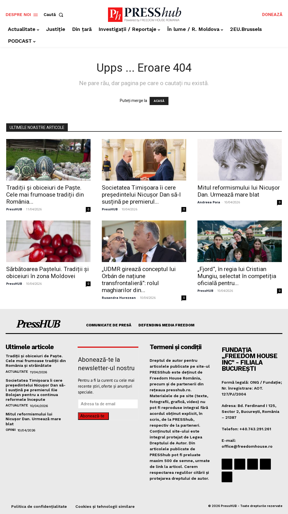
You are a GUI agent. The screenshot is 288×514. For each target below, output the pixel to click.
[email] (108, 404)
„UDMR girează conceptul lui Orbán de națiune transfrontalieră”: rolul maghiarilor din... (139, 280)
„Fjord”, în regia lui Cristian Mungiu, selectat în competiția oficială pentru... (236, 276)
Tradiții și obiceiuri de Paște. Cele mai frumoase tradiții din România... (45, 194)
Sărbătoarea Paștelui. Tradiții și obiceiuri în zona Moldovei (47, 272)
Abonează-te (92, 416)
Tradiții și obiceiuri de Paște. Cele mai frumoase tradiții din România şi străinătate (36, 361)
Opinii (10, 428)
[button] (55, 14)
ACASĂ (159, 101)
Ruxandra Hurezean (119, 297)
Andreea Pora (208, 202)
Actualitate (17, 371)
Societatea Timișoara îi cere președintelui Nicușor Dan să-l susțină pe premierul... (141, 194)
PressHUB (14, 209)
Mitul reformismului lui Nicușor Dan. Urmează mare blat (238, 191)
